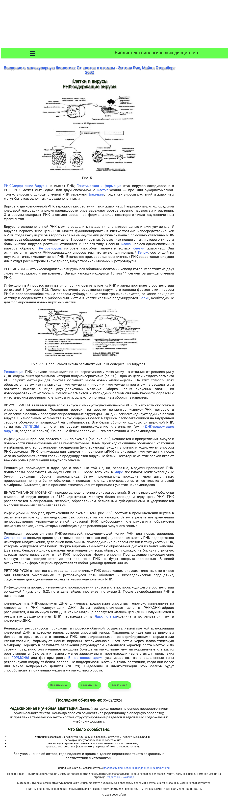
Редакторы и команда (120, 777)
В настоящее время (85, 658)
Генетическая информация (99, 186)
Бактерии (96, 194)
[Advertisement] (114, 24)
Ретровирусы (50, 248)
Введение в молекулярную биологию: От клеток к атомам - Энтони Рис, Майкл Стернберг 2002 (89, 70)
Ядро (119, 472)
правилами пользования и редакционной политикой (136, 768)
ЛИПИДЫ (31, 426)
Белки (144, 298)
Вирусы (41, 186)
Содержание (89, 685)
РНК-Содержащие (19, 186)
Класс (126, 244)
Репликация (14, 372)
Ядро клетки (106, 616)
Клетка (102, 190)
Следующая (120, 685)
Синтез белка (15, 538)
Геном (143, 252)
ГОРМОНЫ (20, 658)
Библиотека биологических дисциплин (156, 52)
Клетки (138, 248)
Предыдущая (59, 685)
